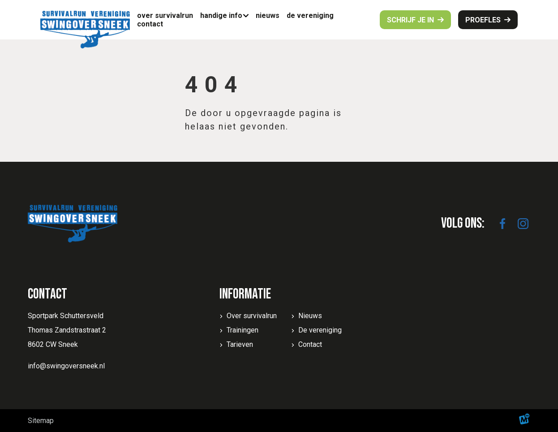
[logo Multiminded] (524, 421)
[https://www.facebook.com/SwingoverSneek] (502, 223)
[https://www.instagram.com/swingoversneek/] (523, 223)
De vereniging (320, 330)
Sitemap (41, 420)
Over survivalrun (252, 315)
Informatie (245, 294)
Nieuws (310, 315)
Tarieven (240, 344)
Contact (310, 344)
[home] (85, 29)
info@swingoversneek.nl (66, 366)
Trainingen (242, 330)
